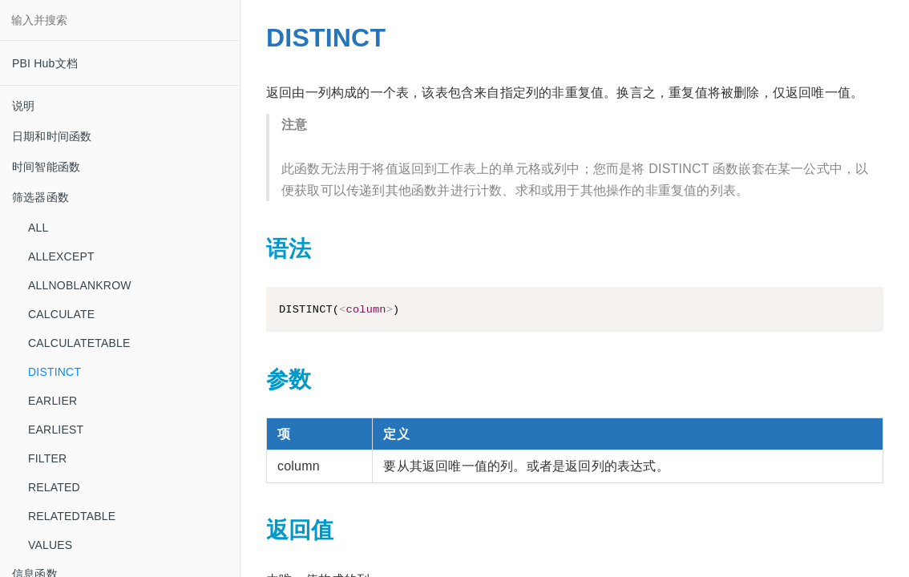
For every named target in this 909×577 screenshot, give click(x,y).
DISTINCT (54, 371)
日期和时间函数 (51, 136)
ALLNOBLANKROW (79, 285)
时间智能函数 (46, 166)
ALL (38, 227)
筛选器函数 (40, 197)
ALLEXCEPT (61, 256)
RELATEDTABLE (71, 516)
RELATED (54, 487)
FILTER (47, 458)
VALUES (50, 545)
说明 (23, 105)
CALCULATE (61, 314)
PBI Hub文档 (45, 63)
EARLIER (52, 400)
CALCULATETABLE (79, 343)
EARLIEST (55, 429)
